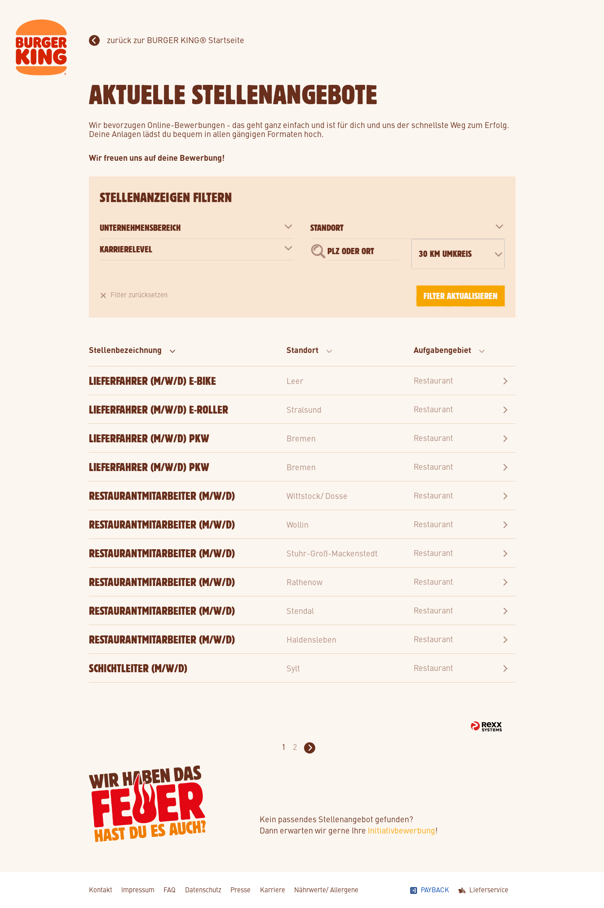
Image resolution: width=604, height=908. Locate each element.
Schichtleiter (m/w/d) (138, 668)
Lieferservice (488, 889)
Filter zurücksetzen (139, 294)
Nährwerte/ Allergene (326, 889)
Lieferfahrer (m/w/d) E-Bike (152, 381)
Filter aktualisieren (460, 296)
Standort (310, 349)
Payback (435, 889)
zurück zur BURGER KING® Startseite (174, 39)
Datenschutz (203, 889)
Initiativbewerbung (401, 830)
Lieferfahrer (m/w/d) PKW (149, 438)
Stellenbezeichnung (132, 349)
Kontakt (100, 889)
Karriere (272, 889)
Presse (240, 889)
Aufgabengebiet (449, 349)
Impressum (137, 889)
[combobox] (458, 254)
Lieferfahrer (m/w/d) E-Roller (158, 409)
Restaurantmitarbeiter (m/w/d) (162, 496)
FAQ (169, 889)
